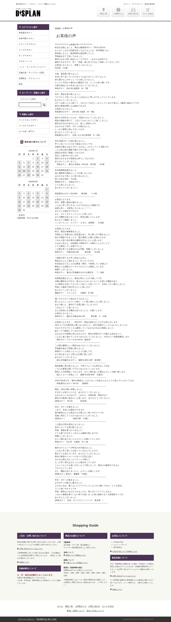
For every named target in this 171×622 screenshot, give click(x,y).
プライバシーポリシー (26, 619)
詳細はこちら (24, 562)
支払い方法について (95, 611)
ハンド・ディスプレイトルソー (32, 67)
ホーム (60, 606)
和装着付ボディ (25, 33)
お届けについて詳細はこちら (77, 563)
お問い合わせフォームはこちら (31, 549)
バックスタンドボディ (28, 120)
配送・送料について (76, 611)
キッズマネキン (25, 55)
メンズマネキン (25, 50)
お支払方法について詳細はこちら (124, 551)
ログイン (126, 4)
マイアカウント (137, 4)
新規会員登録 (150, 4)
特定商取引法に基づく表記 (46, 619)
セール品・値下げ (26, 131)
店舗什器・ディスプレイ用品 (31, 73)
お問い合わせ (133, 14)
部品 (21, 84)
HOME (58, 28)
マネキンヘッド (25, 61)
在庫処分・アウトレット (29, 78)
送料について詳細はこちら (76, 555)
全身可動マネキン (26, 38)
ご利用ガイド (118, 14)
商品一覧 (103, 14)
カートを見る (148, 14)
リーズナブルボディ (27, 126)
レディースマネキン (27, 44)
